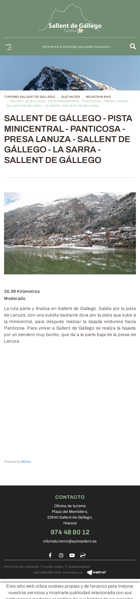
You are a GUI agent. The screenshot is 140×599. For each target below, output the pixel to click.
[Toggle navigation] (7, 46)
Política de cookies (21, 566)
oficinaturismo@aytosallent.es (70, 541)
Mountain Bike (98, 96)
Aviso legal (53, 566)
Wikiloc (26, 461)
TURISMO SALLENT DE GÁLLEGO (29, 96)
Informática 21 (73, 572)
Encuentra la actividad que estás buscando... (77, 47)
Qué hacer (70, 96)
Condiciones (79, 566)
